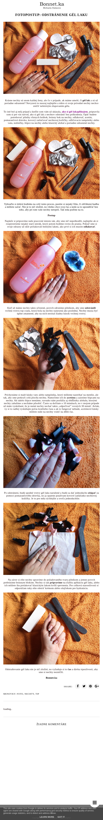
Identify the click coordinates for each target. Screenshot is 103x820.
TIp (37, 694)
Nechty (29, 694)
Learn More (47, 817)
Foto (20, 694)
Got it (61, 817)
